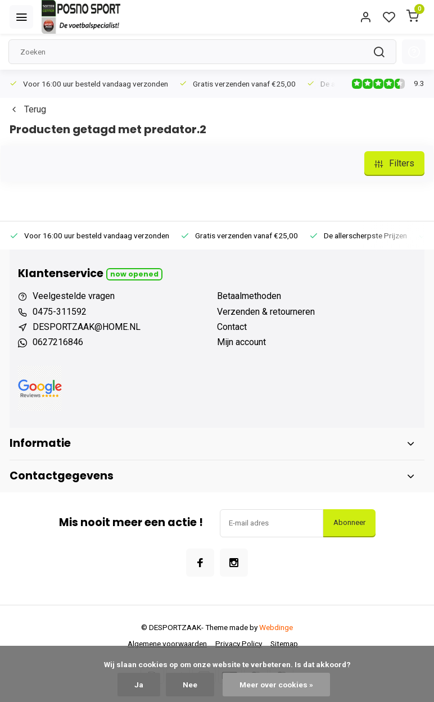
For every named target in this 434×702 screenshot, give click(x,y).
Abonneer (349, 522)
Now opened (134, 274)
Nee (190, 684)
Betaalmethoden (249, 296)
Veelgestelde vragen (74, 296)
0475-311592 (60, 311)
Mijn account (241, 342)
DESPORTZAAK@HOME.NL (87, 326)
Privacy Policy (238, 643)
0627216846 (58, 342)
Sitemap (284, 643)
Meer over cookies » (276, 684)
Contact (232, 326)
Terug (28, 109)
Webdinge (276, 627)
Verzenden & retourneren (266, 311)
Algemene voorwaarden (167, 643)
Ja (138, 684)
